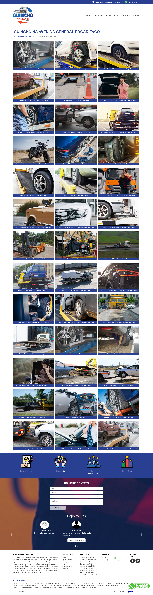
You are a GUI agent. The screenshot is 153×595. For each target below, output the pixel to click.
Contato (136, 15)
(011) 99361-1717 (132, 2)
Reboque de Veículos (87, 570)
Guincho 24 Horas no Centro (22, 588)
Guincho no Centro (88, 583)
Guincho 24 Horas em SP (90, 588)
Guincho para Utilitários (87, 566)
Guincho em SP (18, 586)
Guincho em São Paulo (24, 36)
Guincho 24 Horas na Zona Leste (83, 586)
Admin (138, 592)
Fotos (116, 15)
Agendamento (125, 15)
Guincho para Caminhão (88, 560)
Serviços (108, 15)
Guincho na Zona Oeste (72, 583)
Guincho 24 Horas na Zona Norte (59, 586)
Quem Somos (97, 15)
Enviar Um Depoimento (76, 540)
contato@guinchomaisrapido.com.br (107, 2)
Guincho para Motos (86, 564)
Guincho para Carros (87, 557)
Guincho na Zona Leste (54, 583)
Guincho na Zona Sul (20, 583)
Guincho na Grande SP (104, 583)
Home (88, 15)
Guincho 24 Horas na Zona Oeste (107, 586)
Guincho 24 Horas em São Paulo (69, 588)
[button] (11, 535)
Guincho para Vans (86, 568)
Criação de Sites (119, 592)
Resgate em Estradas (87, 572)
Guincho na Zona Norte (36, 583)
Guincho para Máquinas (88, 562)
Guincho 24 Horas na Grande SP (45, 588)
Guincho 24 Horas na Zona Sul (35, 586)
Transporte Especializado (88, 574)
